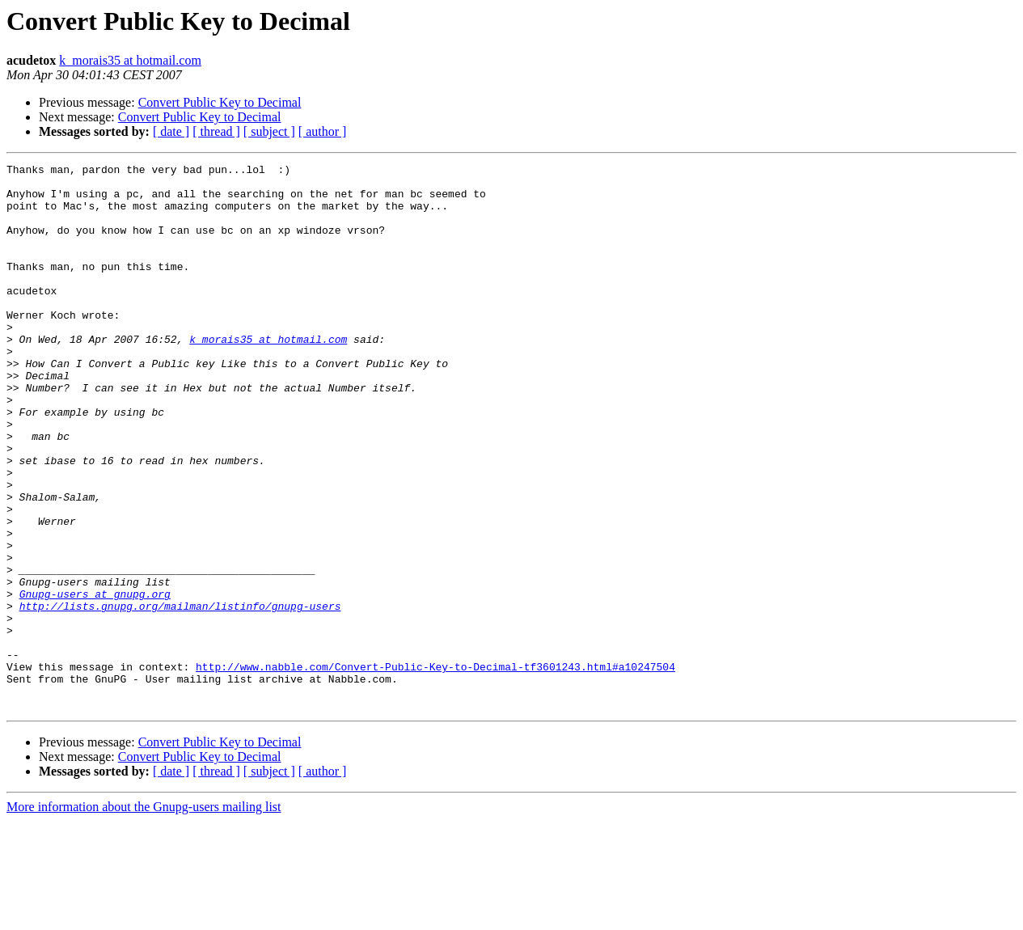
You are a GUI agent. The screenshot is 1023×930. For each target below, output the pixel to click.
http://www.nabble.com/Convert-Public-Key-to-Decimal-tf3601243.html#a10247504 (435, 768)
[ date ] (171, 131)
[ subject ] (269, 131)
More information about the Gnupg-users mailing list (143, 916)
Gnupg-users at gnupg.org (95, 681)
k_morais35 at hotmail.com (130, 60)
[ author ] (322, 131)
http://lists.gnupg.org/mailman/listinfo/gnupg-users (180, 695)
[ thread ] (216, 131)
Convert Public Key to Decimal (220, 102)
